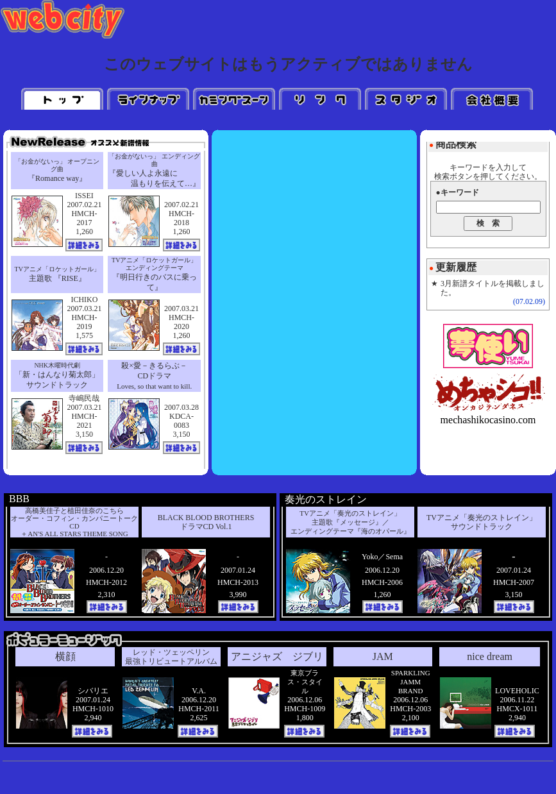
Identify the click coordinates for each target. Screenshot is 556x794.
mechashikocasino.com (488, 419)
